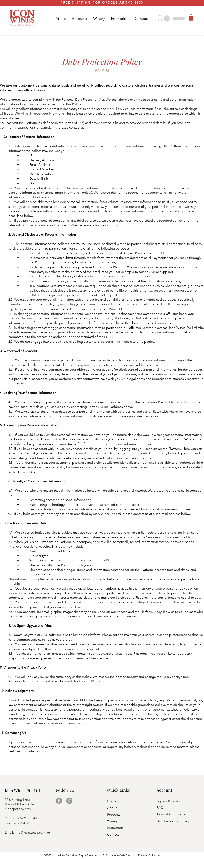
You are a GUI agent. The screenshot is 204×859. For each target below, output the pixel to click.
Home (112, 801)
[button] (79, 18)
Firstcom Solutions (149, 855)
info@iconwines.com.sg (32, 832)
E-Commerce (111, 855)
